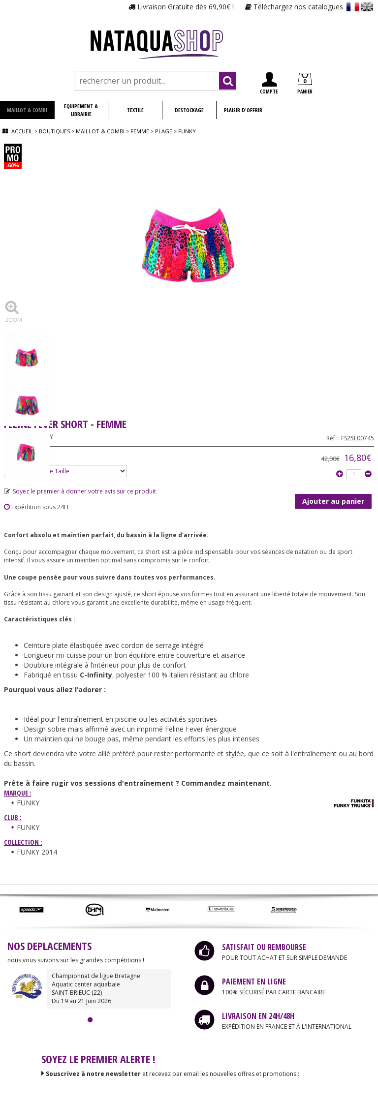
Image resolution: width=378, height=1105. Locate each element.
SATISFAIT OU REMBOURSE (264, 947)
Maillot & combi (100, 131)
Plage (163, 131)
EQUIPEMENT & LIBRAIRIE (81, 110)
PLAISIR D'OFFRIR (243, 110)
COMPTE (269, 83)
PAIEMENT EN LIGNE (254, 981)
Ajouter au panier (333, 501)
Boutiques (54, 131)
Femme (139, 131)
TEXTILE (135, 110)
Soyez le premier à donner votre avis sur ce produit (80, 491)
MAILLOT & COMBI (27, 110)
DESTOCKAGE (189, 110)
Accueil (22, 131)
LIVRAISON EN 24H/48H (258, 1016)
